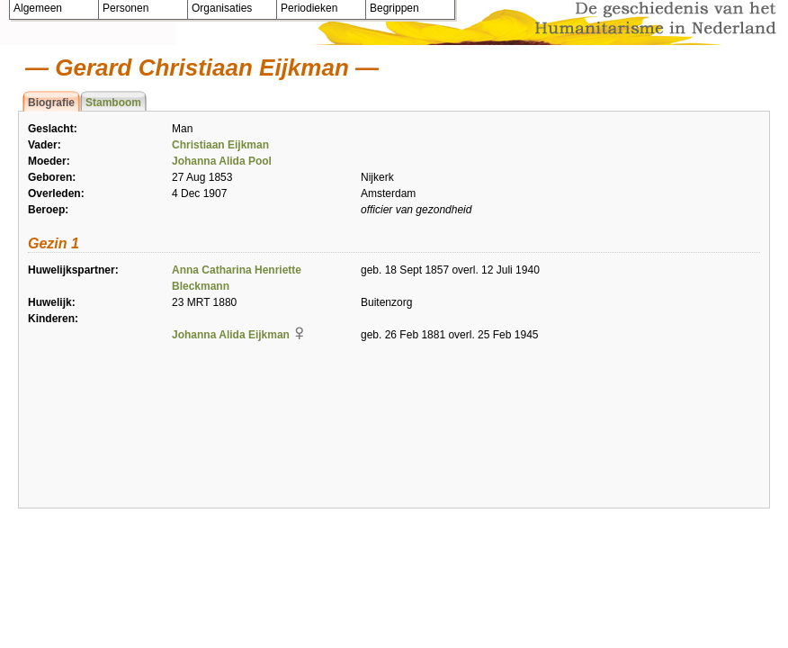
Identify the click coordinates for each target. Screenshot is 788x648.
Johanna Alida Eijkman (231, 334)
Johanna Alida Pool (222, 161)
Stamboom (113, 102)
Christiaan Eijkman (220, 145)
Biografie (51, 102)
